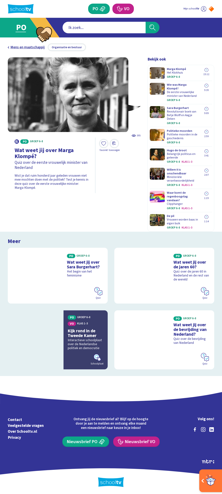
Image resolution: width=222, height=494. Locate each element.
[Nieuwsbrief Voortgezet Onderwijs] (136, 442)
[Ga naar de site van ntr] (208, 461)
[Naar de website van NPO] (211, 9)
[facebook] (195, 429)
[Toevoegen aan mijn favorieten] (104, 145)
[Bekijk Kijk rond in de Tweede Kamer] (58, 339)
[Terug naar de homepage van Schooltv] (21, 9)
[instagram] (203, 429)
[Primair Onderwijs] (99, 9)
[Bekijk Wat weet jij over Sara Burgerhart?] (58, 276)
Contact (15, 420)
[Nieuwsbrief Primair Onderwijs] (85, 442)
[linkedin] (211, 429)
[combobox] (104, 27)
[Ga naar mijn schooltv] (194, 8)
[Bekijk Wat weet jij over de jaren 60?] (164, 276)
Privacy (14, 437)
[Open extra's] (210, 480)
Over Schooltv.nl (22, 431)
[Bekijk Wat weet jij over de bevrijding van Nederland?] (164, 339)
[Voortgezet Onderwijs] (123, 9)
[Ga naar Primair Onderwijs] (26, 27)
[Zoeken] (152, 27)
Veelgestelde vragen (26, 425)
